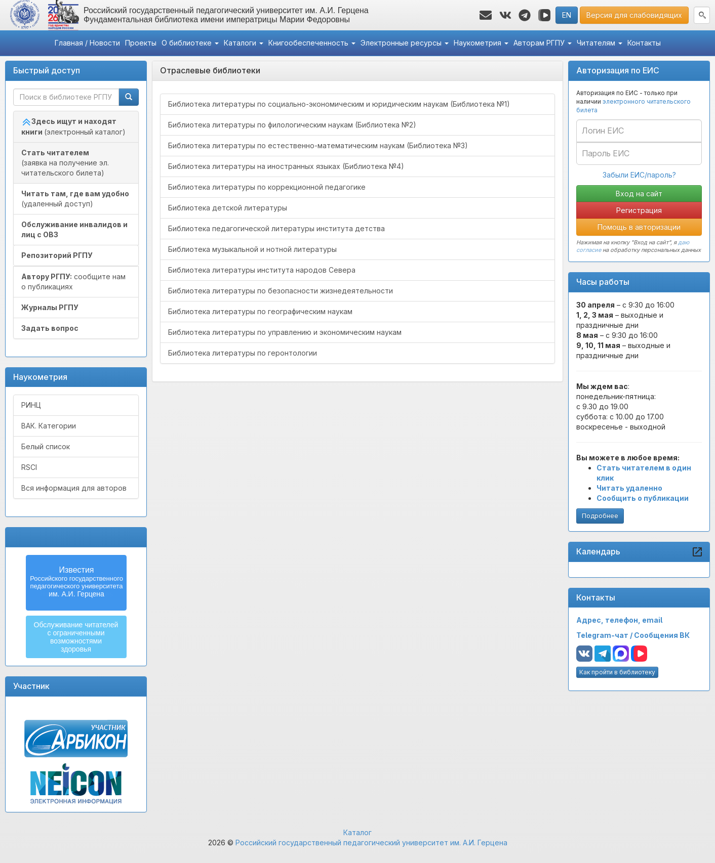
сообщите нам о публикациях (73, 281)
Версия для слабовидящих (634, 15)
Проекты (140, 42)
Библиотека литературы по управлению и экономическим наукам (285, 332)
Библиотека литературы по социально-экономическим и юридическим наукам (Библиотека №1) (339, 104)
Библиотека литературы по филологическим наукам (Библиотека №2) (292, 124)
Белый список (45, 446)
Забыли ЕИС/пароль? (639, 174)
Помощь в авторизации (639, 227)
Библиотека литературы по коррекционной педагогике (267, 187)
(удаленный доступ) (75, 198)
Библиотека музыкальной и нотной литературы (252, 249)
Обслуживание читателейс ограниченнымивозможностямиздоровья (76, 637)
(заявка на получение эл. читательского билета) (65, 162)
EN (566, 15)
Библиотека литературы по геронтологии (242, 353)
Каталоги (243, 42)
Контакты (644, 42)
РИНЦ (31, 405)
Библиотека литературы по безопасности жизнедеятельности (280, 290)
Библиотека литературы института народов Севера (261, 270)
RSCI (29, 467)
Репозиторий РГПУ (57, 255)
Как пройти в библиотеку (617, 672)
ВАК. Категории (48, 425)
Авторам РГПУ (542, 42)
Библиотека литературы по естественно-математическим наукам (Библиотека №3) (318, 145)
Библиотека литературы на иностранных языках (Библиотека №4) (286, 166)
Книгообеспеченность (311, 42)
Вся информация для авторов (74, 488)
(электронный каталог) (73, 126)
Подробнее (600, 516)
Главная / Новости (87, 42)
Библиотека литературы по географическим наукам (260, 311)
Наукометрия (481, 42)
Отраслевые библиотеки (210, 70)
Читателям (599, 42)
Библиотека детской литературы (227, 207)
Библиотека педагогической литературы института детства (276, 228)
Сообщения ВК (662, 635)
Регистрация (639, 210)
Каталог (357, 832)
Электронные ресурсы (405, 42)
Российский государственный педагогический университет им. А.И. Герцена (371, 842)
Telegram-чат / (605, 635)
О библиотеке (190, 42)
